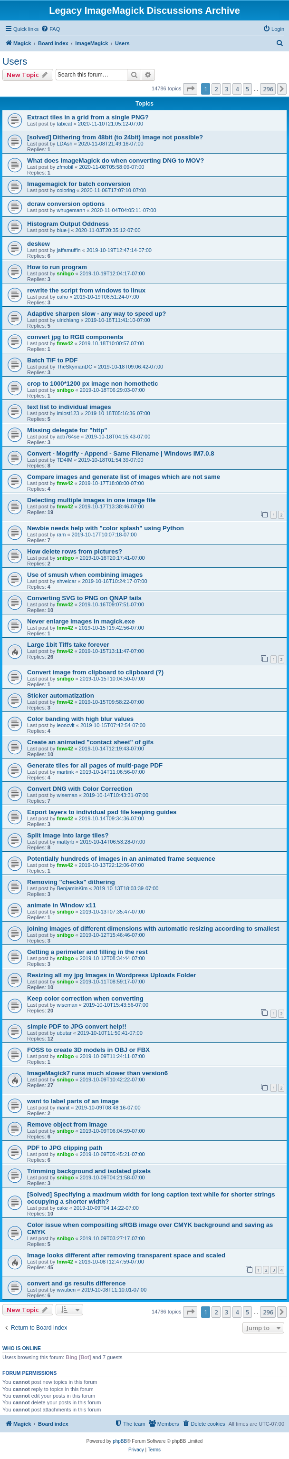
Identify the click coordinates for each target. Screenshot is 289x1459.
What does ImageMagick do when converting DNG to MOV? (115, 160)
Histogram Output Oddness (68, 223)
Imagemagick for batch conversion (79, 183)
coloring (66, 190)
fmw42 (65, 343)
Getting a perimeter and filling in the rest (87, 951)
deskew (38, 243)
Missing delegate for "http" (67, 430)
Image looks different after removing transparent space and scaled (126, 1255)
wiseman (67, 795)
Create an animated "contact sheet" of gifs (90, 742)
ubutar (64, 1033)
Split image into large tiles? (67, 835)
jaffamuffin (68, 250)
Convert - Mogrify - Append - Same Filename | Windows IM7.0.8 (120, 453)
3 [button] (226, 89)
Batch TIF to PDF (52, 360)
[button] (190, 89)
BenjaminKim (72, 888)
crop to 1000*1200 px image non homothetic (92, 383)
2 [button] (216, 89)
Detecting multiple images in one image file (91, 500)
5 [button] (247, 89)
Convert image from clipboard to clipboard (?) (95, 672)
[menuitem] (50, 29)
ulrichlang (68, 320)
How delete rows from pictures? (74, 551)
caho (62, 297)
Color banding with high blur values (80, 718)
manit (63, 1107)
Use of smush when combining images (85, 574)
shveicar (66, 581)
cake (62, 1208)
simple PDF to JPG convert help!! (76, 1026)
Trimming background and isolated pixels (89, 1171)
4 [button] (237, 89)
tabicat (64, 123)
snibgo (65, 273)
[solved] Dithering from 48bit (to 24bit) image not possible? (115, 137)
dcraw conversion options (66, 203)
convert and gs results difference (76, 1283)
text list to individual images (69, 406)
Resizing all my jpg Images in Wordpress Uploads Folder (111, 975)
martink (65, 772)
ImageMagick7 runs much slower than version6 (97, 1073)
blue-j (63, 230)
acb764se (68, 436)
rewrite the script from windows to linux (86, 290)
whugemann (71, 210)
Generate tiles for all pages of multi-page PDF (95, 765)
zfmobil (65, 167)
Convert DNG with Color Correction (79, 788)
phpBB (120, 1441)
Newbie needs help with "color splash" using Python (105, 528)
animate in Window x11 (61, 905)
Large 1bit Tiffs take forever (68, 644)
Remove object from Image (67, 1124)
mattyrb (65, 842)
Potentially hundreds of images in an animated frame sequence (121, 858)
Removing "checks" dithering (71, 881)
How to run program (57, 267)
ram (61, 534)
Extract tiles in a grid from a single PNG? (88, 117)
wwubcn (66, 1290)
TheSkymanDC (74, 367)
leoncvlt (65, 725)
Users (14, 61)
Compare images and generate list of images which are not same (123, 476)
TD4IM (64, 460)
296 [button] (268, 89)
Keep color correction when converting (85, 998)
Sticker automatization (60, 695)
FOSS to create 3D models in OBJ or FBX (88, 1049)
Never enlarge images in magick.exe (81, 621)
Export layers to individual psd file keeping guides (101, 812)
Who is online (21, 1348)
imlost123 (68, 413)
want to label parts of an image (73, 1101)
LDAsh (64, 143)
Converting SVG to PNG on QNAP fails (84, 598)
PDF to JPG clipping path (64, 1147)
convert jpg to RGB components (75, 336)
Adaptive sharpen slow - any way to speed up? (96, 313)
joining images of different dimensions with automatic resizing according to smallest (153, 928)
